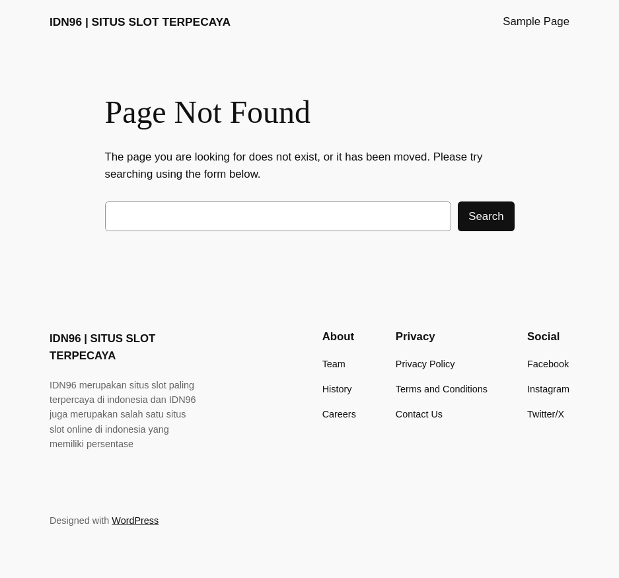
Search (485, 216)
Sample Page (536, 21)
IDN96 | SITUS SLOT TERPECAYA (140, 21)
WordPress (135, 520)
